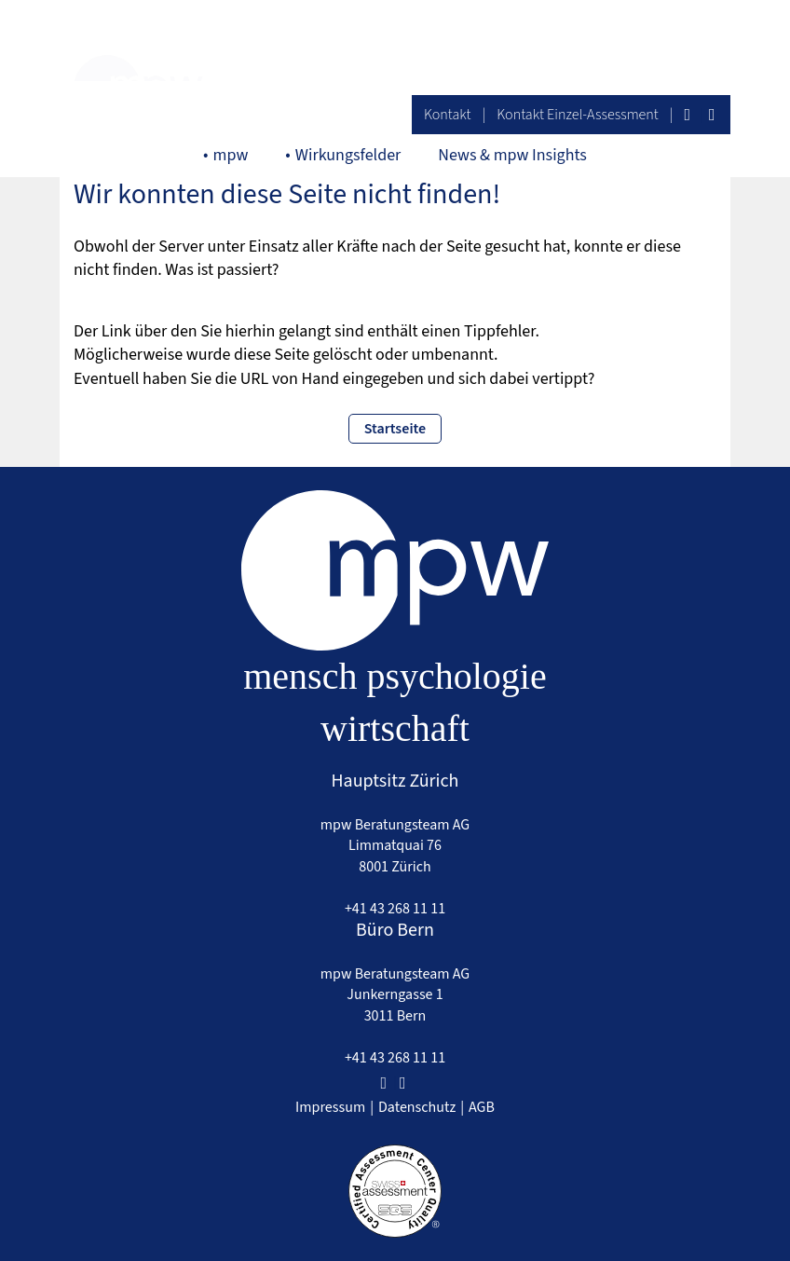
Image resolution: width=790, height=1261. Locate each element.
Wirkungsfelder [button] (348, 155)
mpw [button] (231, 155)
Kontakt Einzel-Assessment (578, 114)
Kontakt (447, 114)
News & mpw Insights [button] (512, 155)
